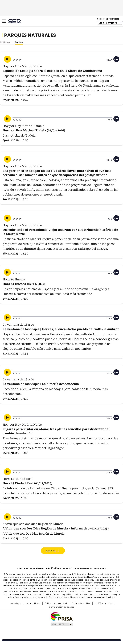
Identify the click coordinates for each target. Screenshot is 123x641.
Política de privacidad (56, 603)
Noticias (5, 42)
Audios (19, 42)
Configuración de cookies (61, 607)
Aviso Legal (15, 603)
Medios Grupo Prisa (61, 624)
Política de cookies (81, 603)
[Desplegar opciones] (116, 59)
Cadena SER (14, 21)
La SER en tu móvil (103, 603)
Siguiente (51, 551)
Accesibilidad (33, 603)
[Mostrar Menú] (4, 21)
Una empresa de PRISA (61, 616)
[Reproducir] (7, 59)
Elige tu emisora (107, 22)
